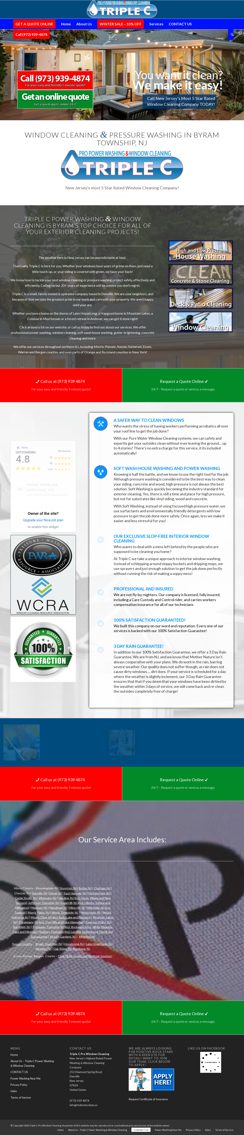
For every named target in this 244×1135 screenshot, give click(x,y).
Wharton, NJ (87, 936)
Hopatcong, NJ (74, 944)
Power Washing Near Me (25, 1078)
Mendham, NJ (58, 907)
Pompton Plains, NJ (98, 922)
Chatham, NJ (102, 888)
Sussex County (22, 944)
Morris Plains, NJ (38, 912)
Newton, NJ (43, 948)
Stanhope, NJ (81, 948)
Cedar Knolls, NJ (25, 898)
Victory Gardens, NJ (63, 936)
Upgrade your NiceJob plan (43, 520)
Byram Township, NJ (49, 944)
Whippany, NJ (47, 898)
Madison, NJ (39, 907)
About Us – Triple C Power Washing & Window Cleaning (32, 1063)
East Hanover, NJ (75, 893)
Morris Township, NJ (65, 912)
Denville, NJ (39, 893)
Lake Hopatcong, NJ (99, 944)
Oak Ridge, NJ (62, 948)
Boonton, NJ (68, 888)
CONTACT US (19, 1072)
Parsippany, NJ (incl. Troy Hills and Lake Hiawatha (50, 922)
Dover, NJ (55, 893)
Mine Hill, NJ (77, 907)
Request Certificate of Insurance (148, 1099)
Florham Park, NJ (99, 893)
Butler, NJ (85, 888)
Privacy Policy (18, 1084)
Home (14, 1054)
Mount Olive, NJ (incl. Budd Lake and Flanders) (61, 917)
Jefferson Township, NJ (43, 903)
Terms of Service (20, 1097)
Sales (13, 1091)
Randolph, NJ (21, 927)
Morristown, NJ (90, 912)
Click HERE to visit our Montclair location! (85, 956)
